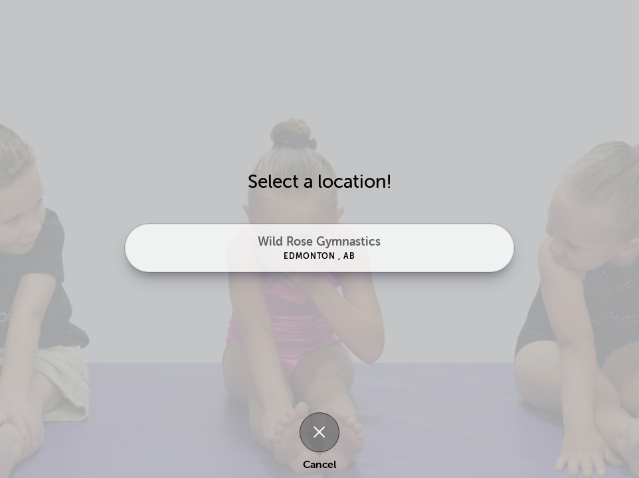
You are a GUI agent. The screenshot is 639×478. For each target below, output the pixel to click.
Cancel (319, 465)
